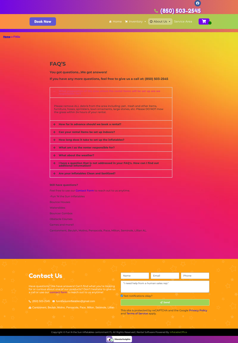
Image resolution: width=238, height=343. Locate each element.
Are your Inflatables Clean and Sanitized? (87, 173)
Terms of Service (137, 313)
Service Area (183, 21)
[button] (111, 92)
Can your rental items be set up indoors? (87, 132)
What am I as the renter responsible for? (87, 147)
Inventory (138, 21)
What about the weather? (76, 155)
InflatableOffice (178, 332)
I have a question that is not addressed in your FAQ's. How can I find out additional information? (109, 164)
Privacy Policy (198, 310)
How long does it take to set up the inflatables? (91, 139)
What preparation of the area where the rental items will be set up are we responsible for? (109, 92)
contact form (58, 292)
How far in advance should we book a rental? (90, 124)
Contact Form (85, 190)
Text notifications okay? (137, 295)
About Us (162, 21)
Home (117, 21)
